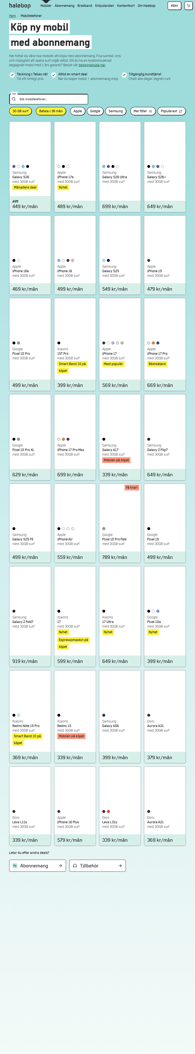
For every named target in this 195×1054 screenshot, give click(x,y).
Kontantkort (126, 6)
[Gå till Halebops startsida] (19, 6)
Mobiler (46, 6)
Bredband (85, 6)
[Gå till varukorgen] (188, 6)
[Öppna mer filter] (143, 111)
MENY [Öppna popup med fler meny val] (174, 5)
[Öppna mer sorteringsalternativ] (171, 111)
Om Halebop (146, 6)
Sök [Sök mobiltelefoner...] (14, 93)
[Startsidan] (13, 16)
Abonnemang (64, 6)
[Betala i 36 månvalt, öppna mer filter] (51, 111)
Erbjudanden (104, 6)
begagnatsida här (92, 65)
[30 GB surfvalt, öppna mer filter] (20, 111)
